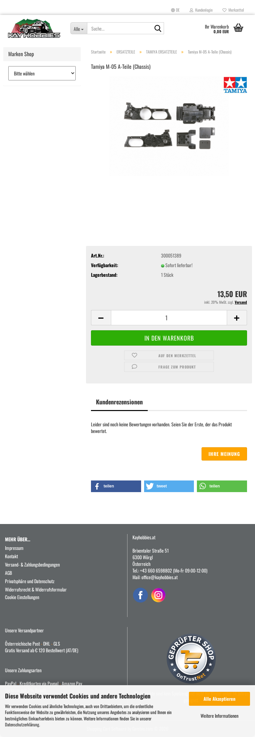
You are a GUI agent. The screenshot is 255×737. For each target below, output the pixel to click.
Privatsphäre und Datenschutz (29, 581)
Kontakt (11, 556)
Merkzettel (233, 10)
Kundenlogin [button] (201, 10)
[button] (175, 10)
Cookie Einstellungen (22, 596)
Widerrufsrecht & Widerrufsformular (36, 589)
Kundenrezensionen (119, 401)
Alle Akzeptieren (219, 698)
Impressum (14, 547)
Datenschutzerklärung (22, 724)
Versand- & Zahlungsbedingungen (32, 564)
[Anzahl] (169, 317)
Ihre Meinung (224, 453)
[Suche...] (78, 28)
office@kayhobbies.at (159, 577)
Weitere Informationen (219, 715)
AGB (8, 572)
